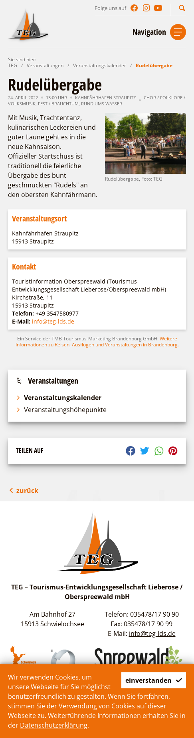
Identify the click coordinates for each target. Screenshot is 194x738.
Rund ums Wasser (101, 104)
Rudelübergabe (154, 65)
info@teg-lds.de (53, 321)
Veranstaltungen (45, 65)
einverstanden (153, 680)
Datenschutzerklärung (53, 725)
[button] (182, 8)
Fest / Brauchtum (58, 104)
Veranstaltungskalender (99, 65)
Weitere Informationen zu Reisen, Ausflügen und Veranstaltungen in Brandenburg (97, 341)
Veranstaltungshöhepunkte (61, 410)
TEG (12, 65)
